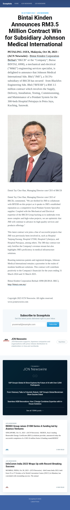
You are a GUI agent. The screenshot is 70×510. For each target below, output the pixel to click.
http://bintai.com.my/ (17, 284)
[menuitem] (16, 3)
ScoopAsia (7, 3)
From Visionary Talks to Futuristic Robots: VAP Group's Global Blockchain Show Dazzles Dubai (35, 392)
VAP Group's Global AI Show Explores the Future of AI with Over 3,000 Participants (34, 383)
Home (17, 3)
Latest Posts (35, 501)
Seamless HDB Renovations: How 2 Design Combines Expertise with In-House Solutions (35, 401)
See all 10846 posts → (35, 410)
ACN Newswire (26, 3)
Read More (62, 342)
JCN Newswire (40, 3)
